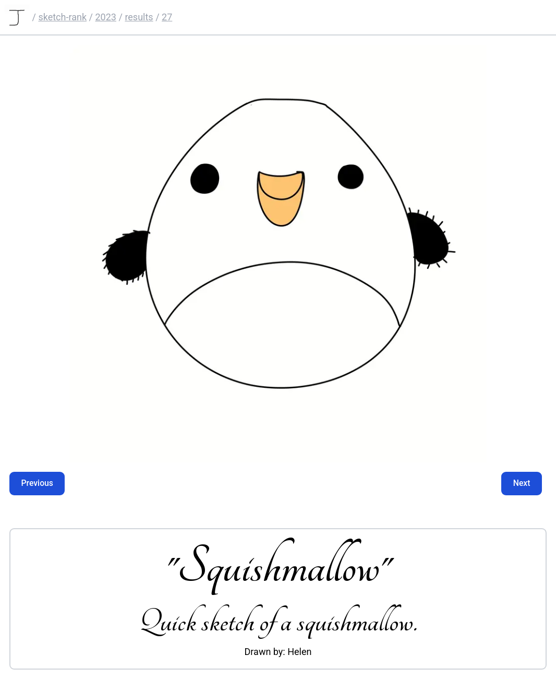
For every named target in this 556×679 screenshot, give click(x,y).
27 (167, 16)
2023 (105, 16)
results (139, 16)
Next (521, 483)
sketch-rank (62, 16)
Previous (37, 483)
